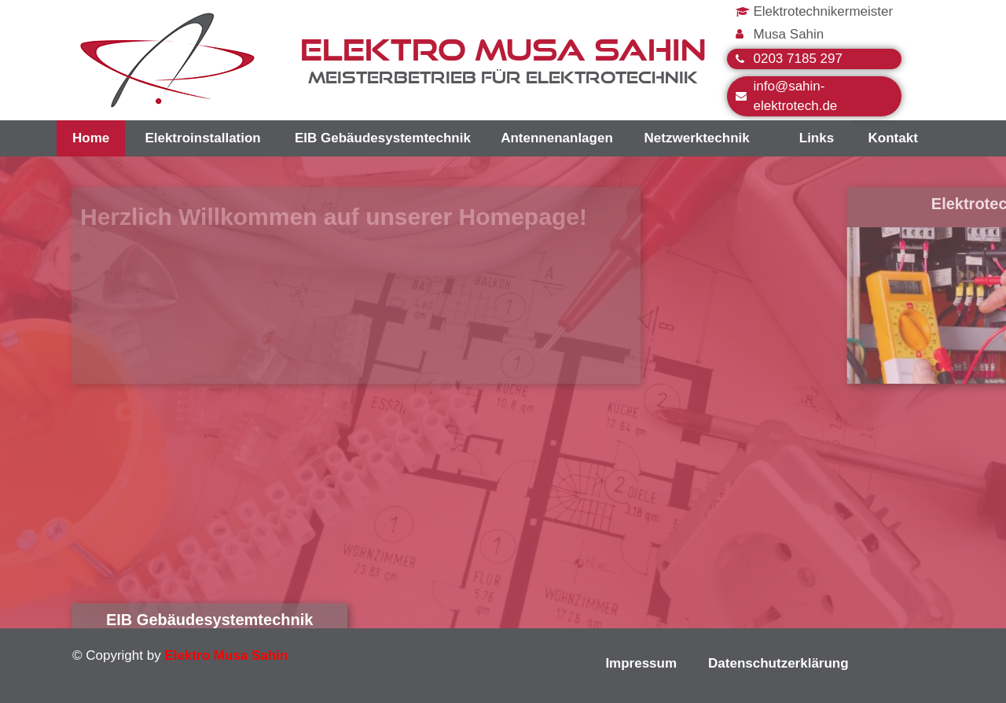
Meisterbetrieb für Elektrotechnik (503, 77)
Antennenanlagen (557, 138)
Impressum (641, 663)
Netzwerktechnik (697, 138)
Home (90, 138)
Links (816, 138)
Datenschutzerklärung (778, 663)
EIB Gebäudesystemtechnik (383, 138)
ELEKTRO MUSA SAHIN (503, 48)
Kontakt (893, 138)
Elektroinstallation (202, 138)
